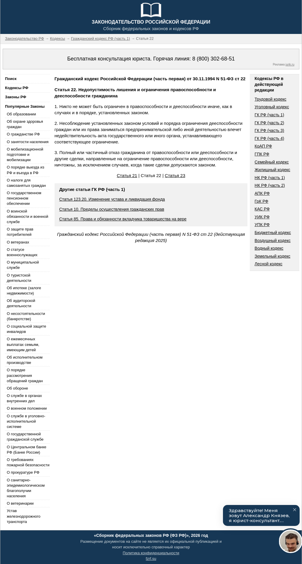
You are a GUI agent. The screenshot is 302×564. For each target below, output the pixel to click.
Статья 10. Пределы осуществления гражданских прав (111, 209)
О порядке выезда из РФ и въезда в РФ (25, 170)
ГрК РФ (261, 201)
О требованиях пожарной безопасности (28, 462)
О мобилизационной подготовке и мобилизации (25, 154)
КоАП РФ (263, 146)
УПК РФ (262, 224)
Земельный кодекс (272, 256)
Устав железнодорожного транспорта (23, 516)
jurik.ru (289, 64)
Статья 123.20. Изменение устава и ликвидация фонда (112, 199)
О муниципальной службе (23, 265)
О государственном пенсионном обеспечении (24, 198)
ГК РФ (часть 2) (269, 122)
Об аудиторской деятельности (21, 303)
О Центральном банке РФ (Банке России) (26, 450)
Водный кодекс (269, 248)
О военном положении (27, 408)
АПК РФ (262, 193)
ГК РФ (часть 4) (269, 138)
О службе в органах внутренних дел (24, 398)
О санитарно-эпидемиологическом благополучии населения (26, 488)
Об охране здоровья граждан (25, 124)
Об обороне (17, 388)
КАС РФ (262, 209)
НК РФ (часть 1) (270, 177)
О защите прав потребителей (20, 232)
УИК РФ (262, 217)
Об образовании (21, 114)
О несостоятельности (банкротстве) (26, 316)
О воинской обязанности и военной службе (27, 216)
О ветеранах (18, 242)
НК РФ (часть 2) (270, 185)
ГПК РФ (262, 154)
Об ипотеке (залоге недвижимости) (24, 290)
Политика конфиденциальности (151, 553)
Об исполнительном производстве (24, 360)
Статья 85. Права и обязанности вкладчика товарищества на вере (123, 219)
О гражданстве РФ (23, 134)
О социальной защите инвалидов (26, 329)
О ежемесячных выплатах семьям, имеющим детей (23, 344)
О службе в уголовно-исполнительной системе (26, 421)
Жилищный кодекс (272, 169)
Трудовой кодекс (270, 99)
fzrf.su (151, 558)
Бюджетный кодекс (273, 232)
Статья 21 (127, 175)
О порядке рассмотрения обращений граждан (25, 375)
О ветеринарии (20, 503)
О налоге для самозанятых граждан (26, 183)
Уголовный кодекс (272, 106)
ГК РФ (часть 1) (269, 114)
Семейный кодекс (272, 162)
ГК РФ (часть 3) (269, 130)
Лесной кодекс (268, 263)
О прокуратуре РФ (23, 472)
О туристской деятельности (19, 278)
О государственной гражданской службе (25, 437)
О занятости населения (28, 142)
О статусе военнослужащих (22, 252)
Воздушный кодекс (272, 240)
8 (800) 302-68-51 (213, 59)
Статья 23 (175, 175)
